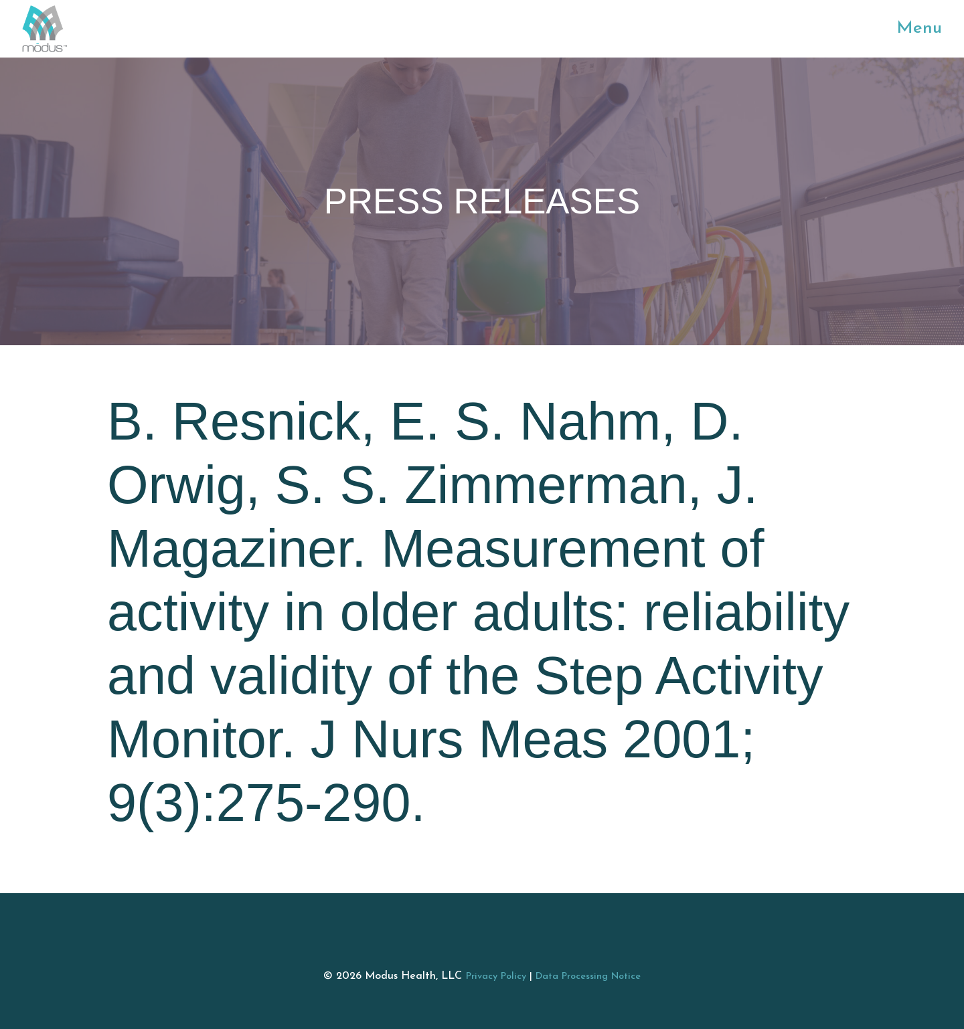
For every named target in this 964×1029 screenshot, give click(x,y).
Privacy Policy (496, 976)
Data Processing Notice (588, 976)
